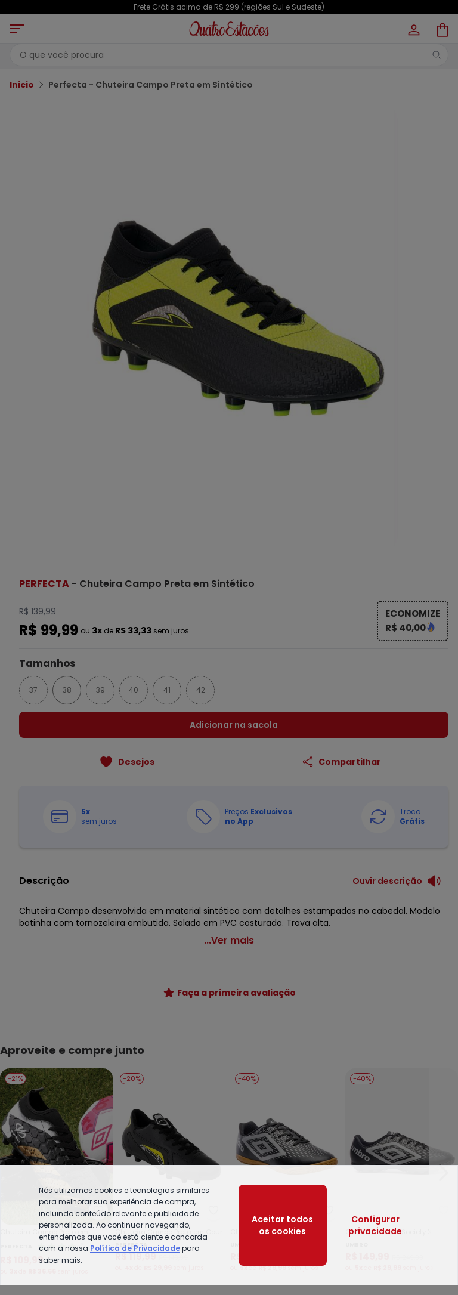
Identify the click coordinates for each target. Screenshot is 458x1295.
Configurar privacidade (375, 1225)
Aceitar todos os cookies (282, 1225)
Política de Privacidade (135, 1248)
